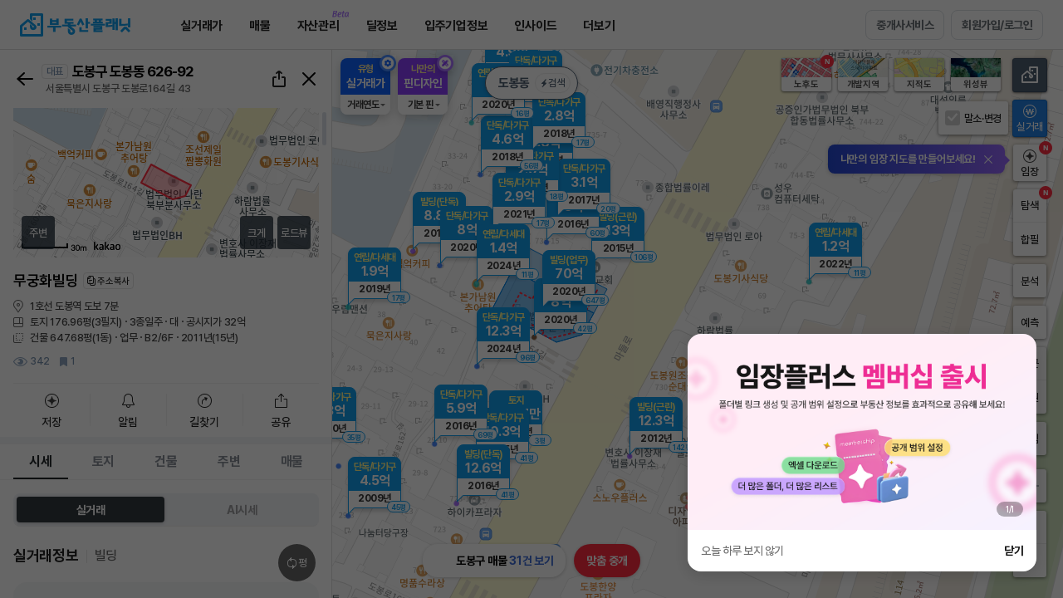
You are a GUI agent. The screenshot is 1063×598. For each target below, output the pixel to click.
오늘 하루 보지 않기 (742, 550)
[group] (862, 432)
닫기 (1013, 550)
